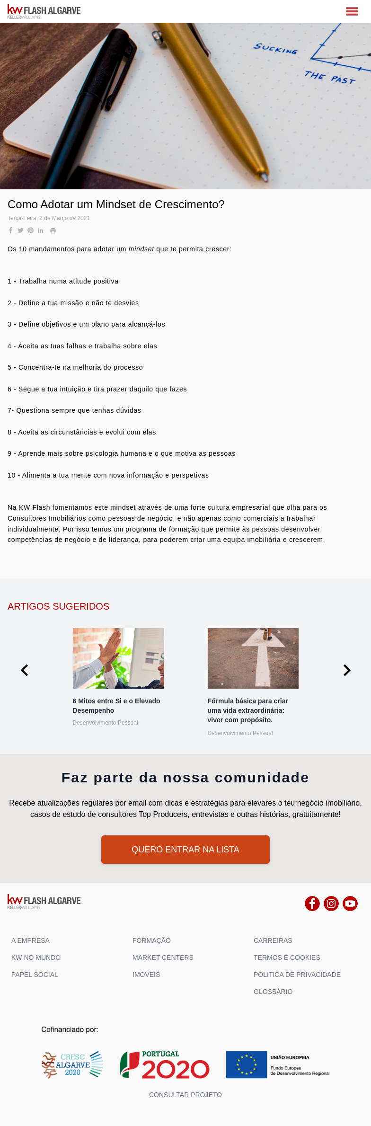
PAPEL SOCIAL (34, 974)
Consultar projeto (185, 1095)
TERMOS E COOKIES (287, 957)
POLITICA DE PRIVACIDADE (297, 974)
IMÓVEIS (146, 974)
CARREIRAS (273, 940)
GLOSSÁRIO (273, 991)
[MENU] (352, 11)
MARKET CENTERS (163, 957)
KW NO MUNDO (36, 957)
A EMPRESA (30, 940)
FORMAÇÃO (151, 940)
